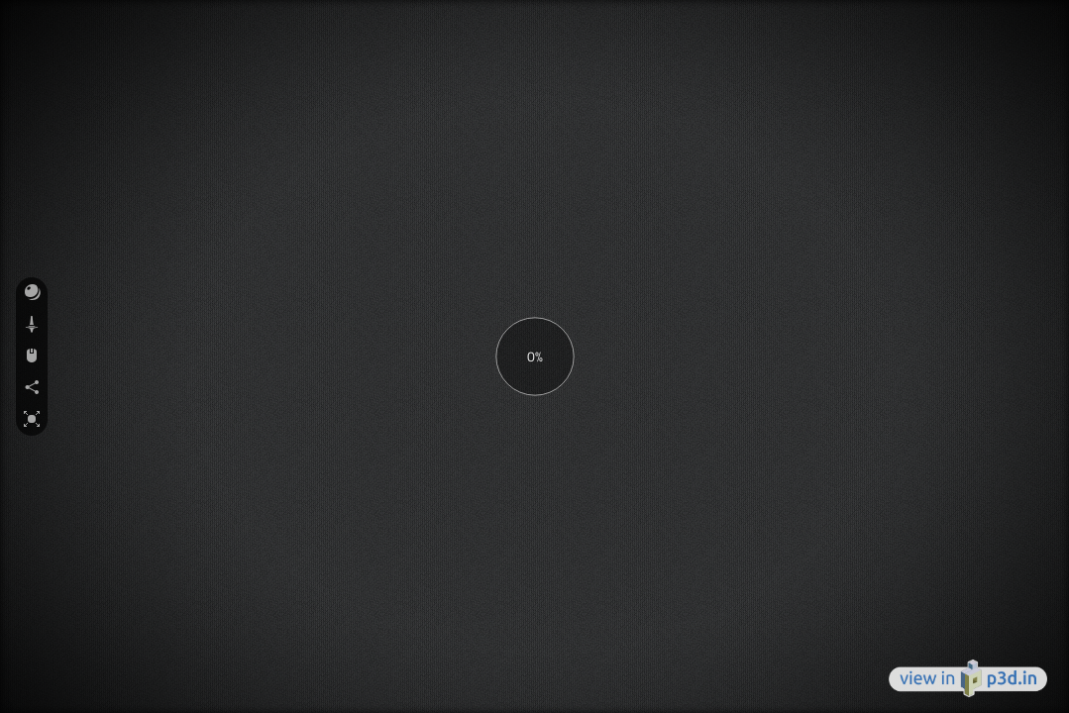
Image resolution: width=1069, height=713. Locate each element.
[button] (32, 293)
